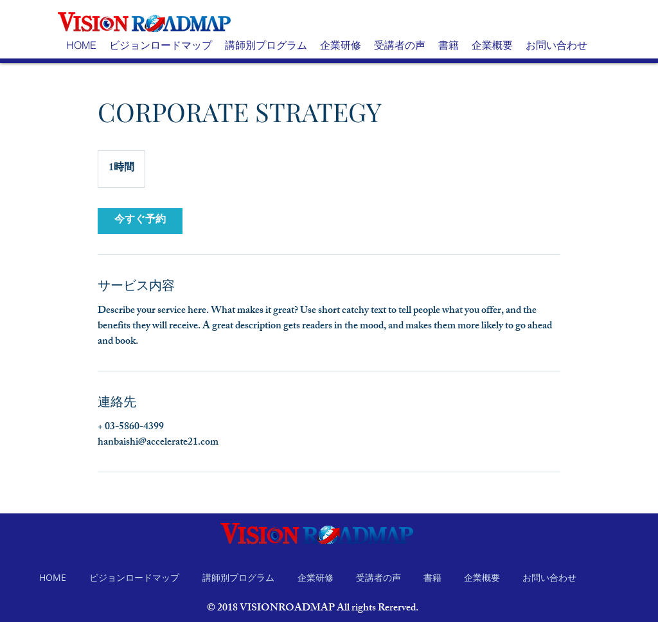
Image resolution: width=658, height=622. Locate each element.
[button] (160, 45)
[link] (140, 221)
